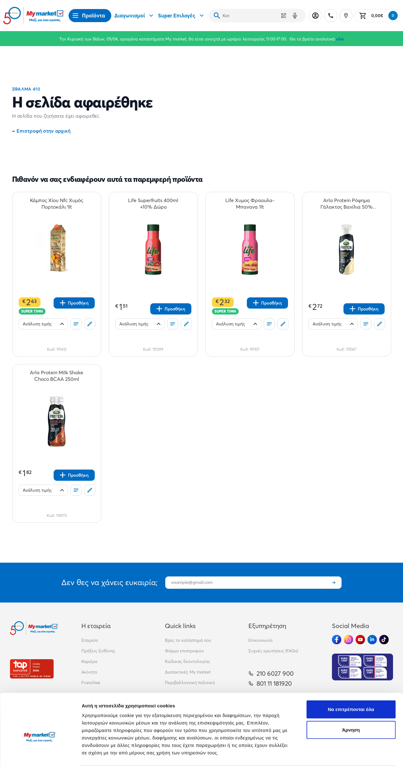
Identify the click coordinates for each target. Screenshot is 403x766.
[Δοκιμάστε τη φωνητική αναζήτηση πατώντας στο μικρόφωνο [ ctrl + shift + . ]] (294, 15)
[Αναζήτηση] (217, 15)
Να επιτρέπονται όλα (351, 675)
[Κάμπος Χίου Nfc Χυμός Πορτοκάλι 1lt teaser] (57, 203)
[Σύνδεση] (315, 15)
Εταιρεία (89, 640)
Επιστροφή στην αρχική (41, 131)
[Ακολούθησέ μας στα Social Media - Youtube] (360, 639)
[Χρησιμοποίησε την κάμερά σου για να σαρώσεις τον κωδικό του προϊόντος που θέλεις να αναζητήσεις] (283, 15)
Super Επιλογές (181, 15)
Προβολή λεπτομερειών (108, 753)
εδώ (340, 38)
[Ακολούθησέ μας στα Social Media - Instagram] (348, 639)
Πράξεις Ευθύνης (98, 651)
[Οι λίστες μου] (76, 323)
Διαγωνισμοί (134, 15)
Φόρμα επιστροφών (184, 651)
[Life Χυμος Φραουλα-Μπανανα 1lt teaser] (250, 203)
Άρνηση (351, 696)
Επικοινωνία (260, 640)
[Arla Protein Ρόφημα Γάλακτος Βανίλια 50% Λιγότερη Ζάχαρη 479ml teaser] (347, 203)
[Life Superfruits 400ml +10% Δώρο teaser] (153, 203)
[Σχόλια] (89, 323)
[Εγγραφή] (334, 582)
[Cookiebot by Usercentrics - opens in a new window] (40, 754)
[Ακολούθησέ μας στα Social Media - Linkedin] (372, 639)
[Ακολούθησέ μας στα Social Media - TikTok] (384, 639)
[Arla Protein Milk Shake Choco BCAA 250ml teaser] (57, 375)
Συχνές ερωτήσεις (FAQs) (273, 651)
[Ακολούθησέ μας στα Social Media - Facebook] (336, 639)
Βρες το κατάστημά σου (188, 640)
